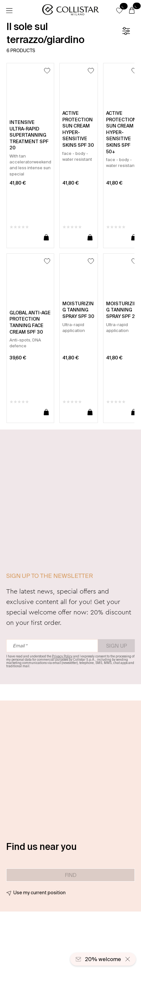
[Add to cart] (46, 237)
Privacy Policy (62, 656)
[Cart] (131, 10)
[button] (119, 10)
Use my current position (39, 892)
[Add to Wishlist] (47, 71)
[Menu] (9, 10)
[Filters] (126, 31)
